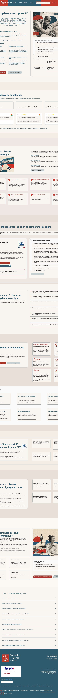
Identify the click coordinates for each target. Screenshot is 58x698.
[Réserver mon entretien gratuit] (43, 2)
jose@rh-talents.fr (53, 658)
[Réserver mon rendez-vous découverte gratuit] (42, 576)
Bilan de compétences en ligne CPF (49, 672)
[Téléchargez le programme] (15, 72)
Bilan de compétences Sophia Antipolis (48, 671)
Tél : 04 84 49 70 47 (53, 659)
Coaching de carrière (52, 673)
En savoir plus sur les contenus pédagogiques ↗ (27, 402)
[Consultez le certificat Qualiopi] (7, 682)
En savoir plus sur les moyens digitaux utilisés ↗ (27, 419)
